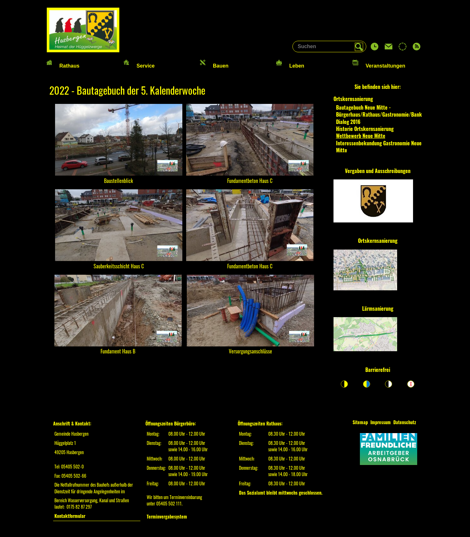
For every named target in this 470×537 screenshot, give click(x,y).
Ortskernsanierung (377, 240)
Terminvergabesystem (167, 516)
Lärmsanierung (377, 308)
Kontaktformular (69, 515)
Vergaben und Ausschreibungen (377, 171)
